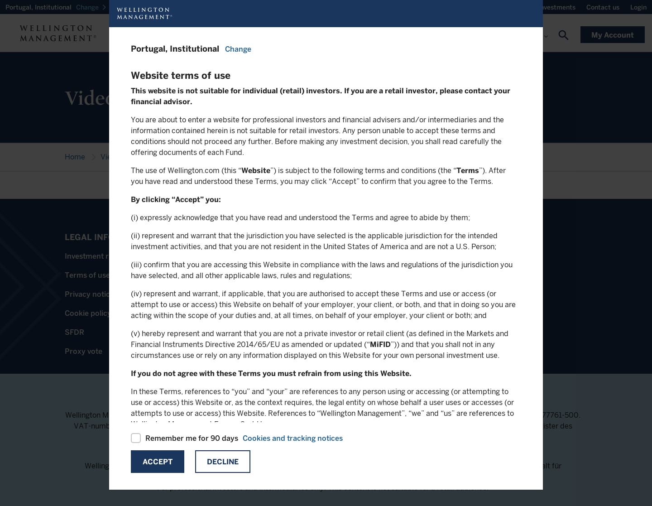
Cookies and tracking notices (293, 438)
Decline (223, 462)
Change (238, 49)
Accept (158, 462)
